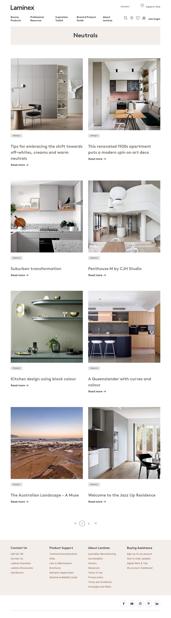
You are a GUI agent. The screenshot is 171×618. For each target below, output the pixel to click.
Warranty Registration (61, 573)
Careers (125, 6)
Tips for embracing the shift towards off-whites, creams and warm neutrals (46, 152)
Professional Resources (37, 19)
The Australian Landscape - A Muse (45, 495)
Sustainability (95, 559)
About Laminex (107, 19)
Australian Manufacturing (102, 554)
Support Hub (150, 6)
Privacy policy (95, 577)
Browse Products (16, 19)
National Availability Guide (63, 577)
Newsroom (94, 568)
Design (16, 136)
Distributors (17, 573)
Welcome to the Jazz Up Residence (121, 495)
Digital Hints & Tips (137, 563)
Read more (18, 164)
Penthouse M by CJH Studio (115, 268)
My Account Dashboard (139, 568)
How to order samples (139, 559)
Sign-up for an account (139, 554)
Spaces (16, 258)
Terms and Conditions (100, 582)
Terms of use (95, 573)
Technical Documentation (63, 554)
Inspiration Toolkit (61, 19)
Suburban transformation (36, 268)
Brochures (55, 568)
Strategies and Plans (99, 587)
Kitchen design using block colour (43, 378)
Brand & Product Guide (86, 19)
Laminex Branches (21, 563)
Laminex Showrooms (22, 568)
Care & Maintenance (60, 563)
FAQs (52, 559)
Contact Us (17, 559)
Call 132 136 (17, 554)
